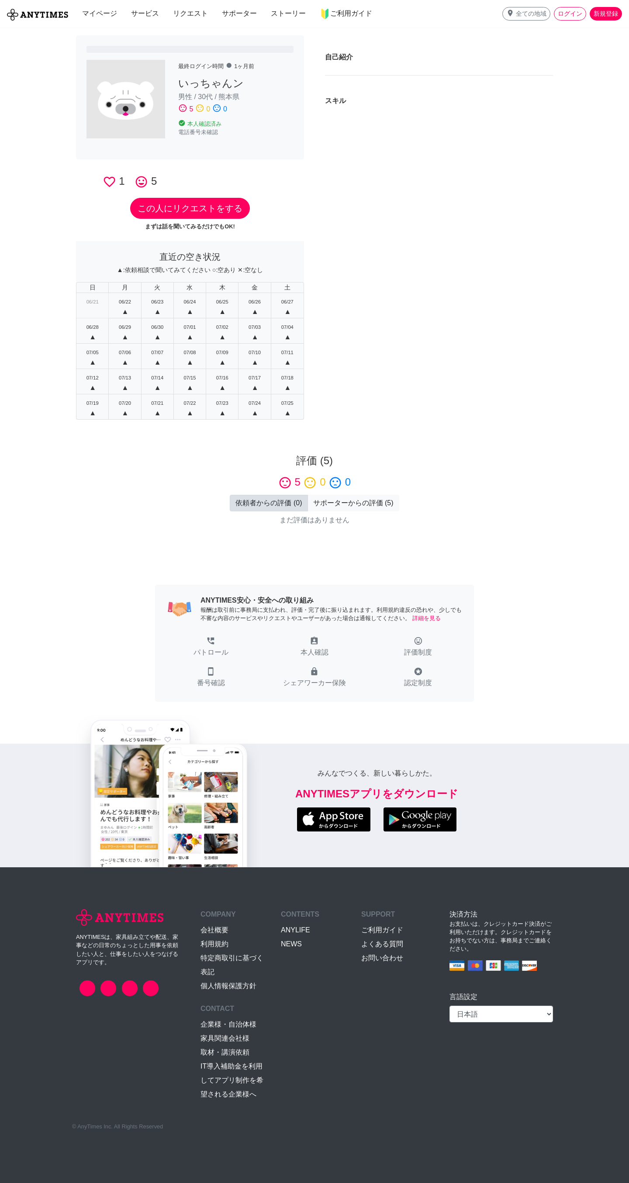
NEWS (291, 944)
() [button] (268, 503)
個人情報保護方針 (228, 986)
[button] (526, 14)
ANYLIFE (295, 930)
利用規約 (214, 944)
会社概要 (214, 930)
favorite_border (109, 182)
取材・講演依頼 (224, 1052)
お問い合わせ (382, 958)
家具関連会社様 (224, 1038)
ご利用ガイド (382, 930)
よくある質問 (382, 944)
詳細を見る (426, 618)
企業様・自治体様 (228, 1024)
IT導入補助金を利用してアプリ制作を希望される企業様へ (231, 1080)
